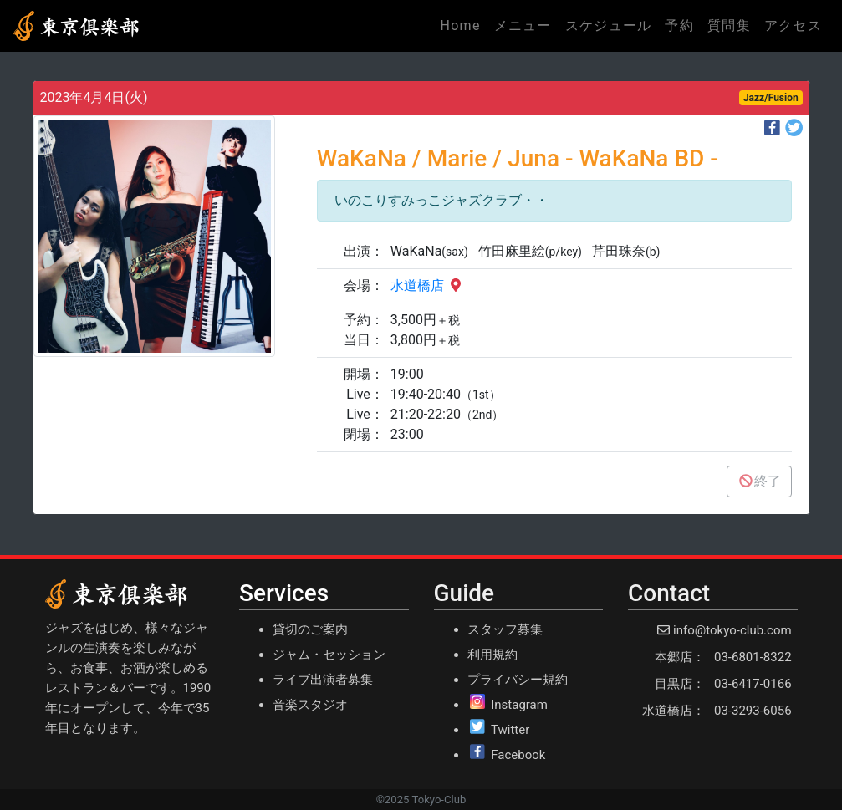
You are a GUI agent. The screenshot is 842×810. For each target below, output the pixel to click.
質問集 (729, 25)
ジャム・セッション (329, 654)
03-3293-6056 (753, 710)
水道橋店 (427, 285)
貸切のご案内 (310, 629)
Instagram (519, 704)
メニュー (523, 25)
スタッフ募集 (505, 629)
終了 (759, 481)
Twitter (510, 729)
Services (284, 593)
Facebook (518, 754)
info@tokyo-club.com (732, 630)
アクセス (793, 25)
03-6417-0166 (753, 683)
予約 (679, 25)
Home (463, 24)
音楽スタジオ (310, 704)
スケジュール (608, 25)
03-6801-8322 (753, 657)
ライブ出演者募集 (323, 679)
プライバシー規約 (517, 679)
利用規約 (492, 654)
